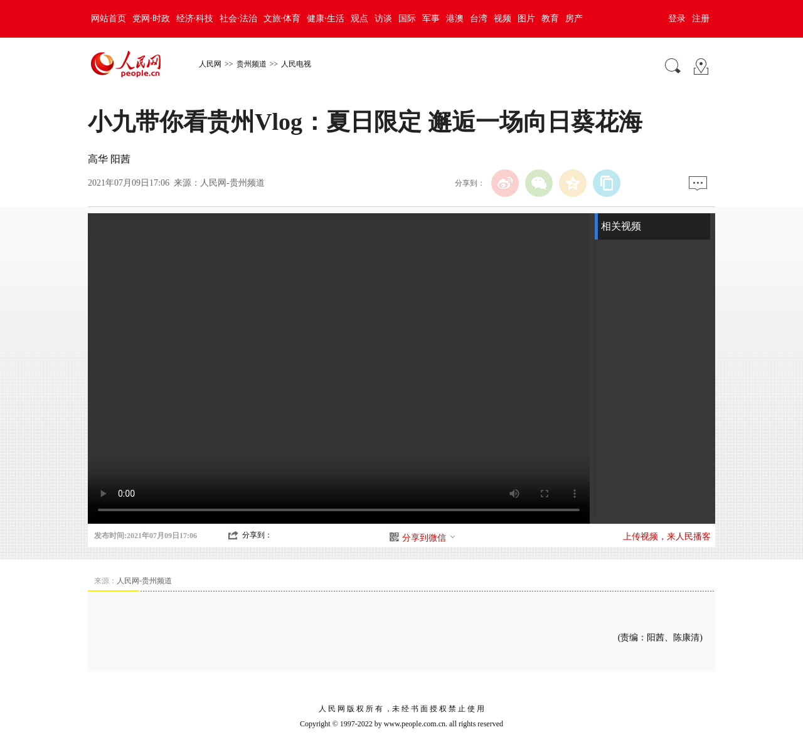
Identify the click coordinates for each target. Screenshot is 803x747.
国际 (407, 18)
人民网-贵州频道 (232, 183)
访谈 (383, 18)
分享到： (257, 535)
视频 (502, 18)
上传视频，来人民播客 (667, 536)
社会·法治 (238, 18)
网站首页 (108, 18)
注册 (701, 18)
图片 (526, 18)
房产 (574, 18)
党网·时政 (151, 18)
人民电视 (296, 64)
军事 (431, 18)
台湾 (478, 18)
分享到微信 (429, 538)
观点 (359, 18)
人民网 (210, 64)
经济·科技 (195, 18)
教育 (550, 18)
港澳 (455, 18)
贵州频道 (252, 64)
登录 (677, 18)
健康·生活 (325, 18)
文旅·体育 (282, 18)
